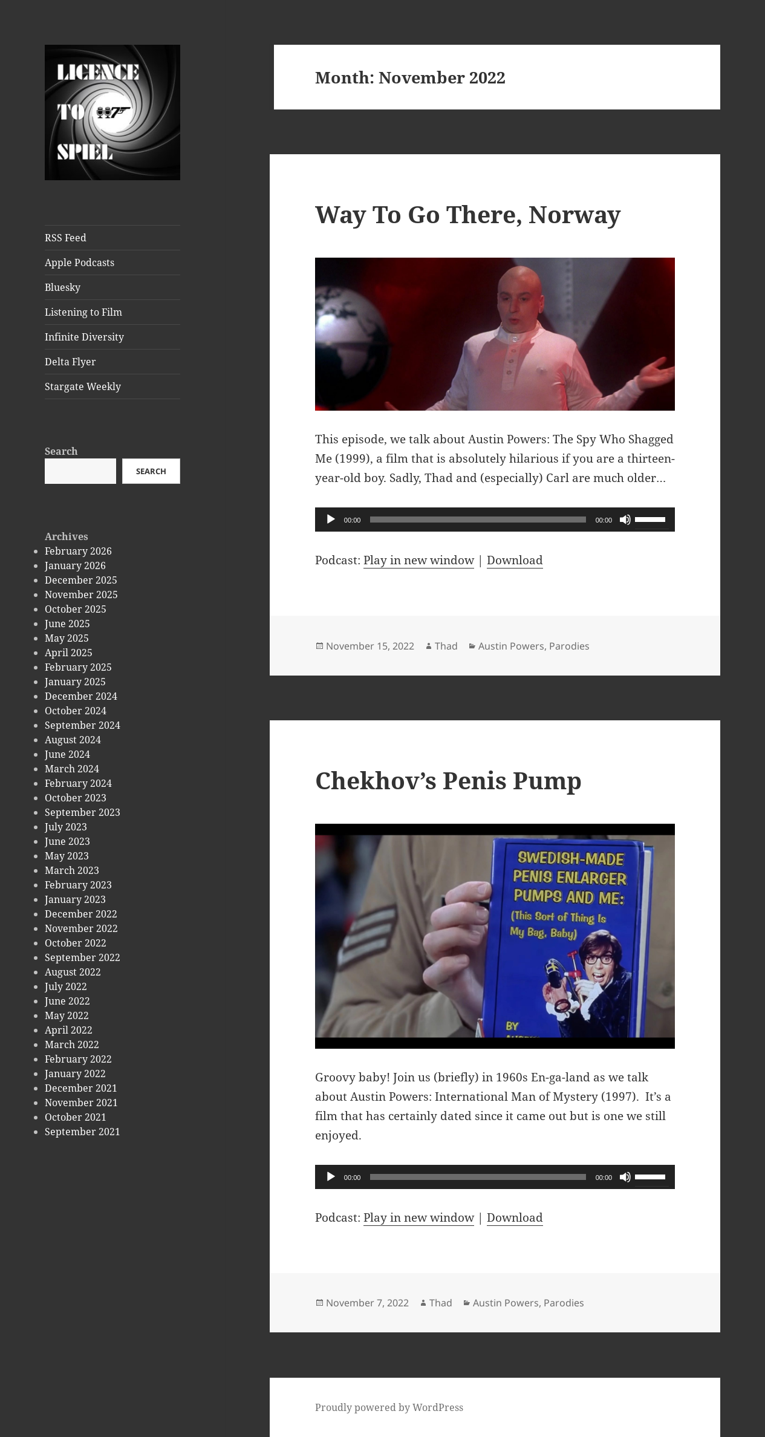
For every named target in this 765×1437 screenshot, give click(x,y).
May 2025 (67, 638)
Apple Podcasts (79, 262)
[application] (495, 519)
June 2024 (67, 754)
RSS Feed (65, 237)
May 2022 (67, 1015)
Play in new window (418, 560)
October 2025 (75, 609)
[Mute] (625, 519)
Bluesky (62, 287)
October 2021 (75, 1117)
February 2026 (78, 551)
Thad (446, 646)
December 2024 (81, 696)
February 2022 (78, 1059)
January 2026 (75, 565)
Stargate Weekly (83, 386)
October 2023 (75, 797)
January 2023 (75, 899)
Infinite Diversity (84, 337)
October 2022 (75, 943)
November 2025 (81, 594)
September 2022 (82, 957)
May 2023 (67, 855)
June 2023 (67, 841)
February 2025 (78, 667)
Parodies (569, 646)
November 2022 (81, 928)
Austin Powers (511, 646)
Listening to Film (83, 312)
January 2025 (75, 681)
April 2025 (69, 652)
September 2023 (82, 812)
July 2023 (66, 826)
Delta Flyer (70, 361)
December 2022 (81, 914)
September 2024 (82, 725)
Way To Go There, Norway (468, 214)
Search (61, 451)
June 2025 (67, 623)
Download (515, 560)
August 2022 (73, 972)
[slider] (477, 519)
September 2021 (82, 1131)
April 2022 (69, 1030)
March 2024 (72, 768)
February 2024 (78, 783)
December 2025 (81, 580)
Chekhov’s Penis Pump (448, 780)
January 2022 (75, 1073)
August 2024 (73, 739)
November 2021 (81, 1102)
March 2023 (72, 870)
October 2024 (75, 710)
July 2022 (66, 986)
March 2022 (72, 1044)
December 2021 (81, 1088)
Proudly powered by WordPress (389, 1407)
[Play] (331, 519)
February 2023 (78, 884)
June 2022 (67, 1001)
